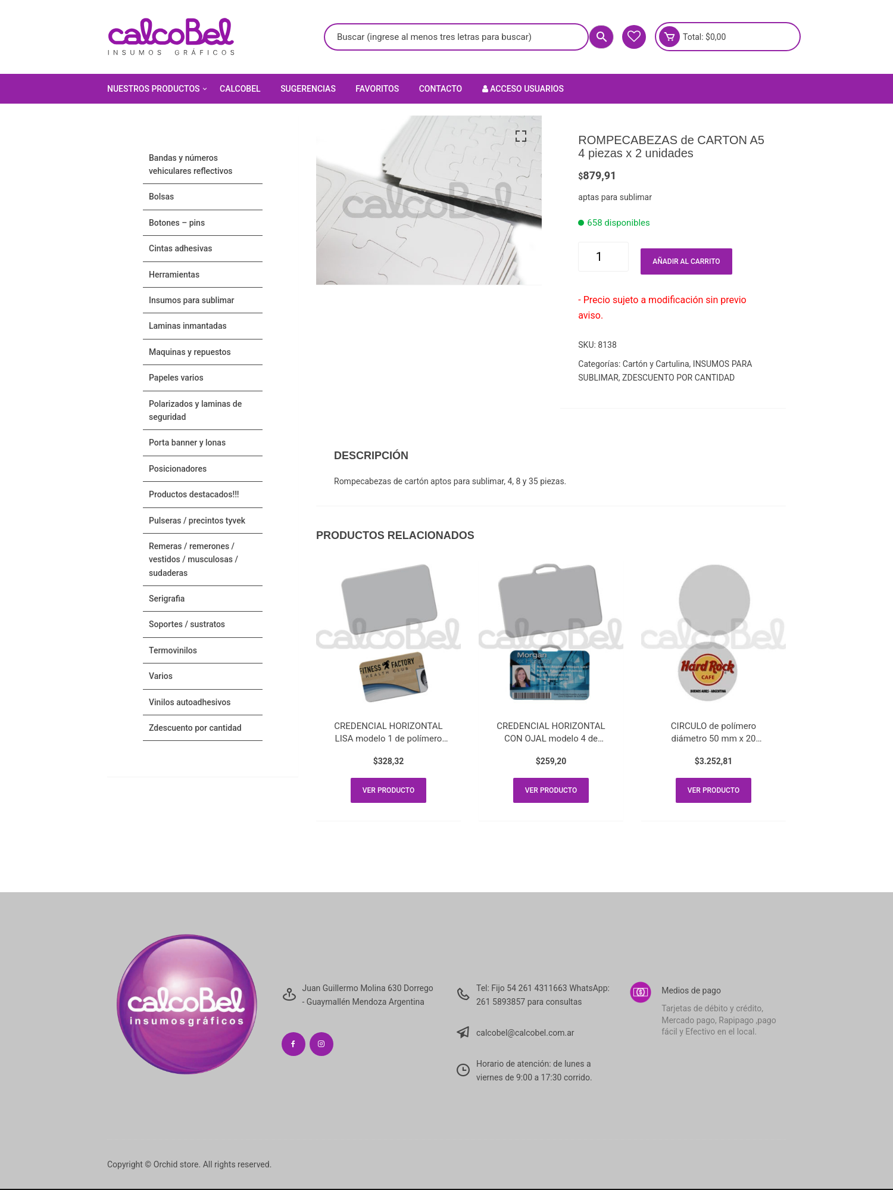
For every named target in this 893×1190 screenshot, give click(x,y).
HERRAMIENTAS (174, 274)
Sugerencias (308, 89)
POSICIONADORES (178, 468)
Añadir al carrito (686, 261)
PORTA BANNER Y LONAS (187, 442)
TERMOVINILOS (173, 650)
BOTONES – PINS (177, 223)
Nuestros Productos (158, 89)
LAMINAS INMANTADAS (188, 326)
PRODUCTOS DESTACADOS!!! (194, 494)
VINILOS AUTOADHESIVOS (189, 702)
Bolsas (161, 196)
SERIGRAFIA (167, 598)
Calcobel (240, 89)
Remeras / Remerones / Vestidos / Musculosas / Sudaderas (193, 559)
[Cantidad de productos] (603, 257)
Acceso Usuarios (523, 89)
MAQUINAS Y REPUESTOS (190, 352)
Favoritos (377, 89)
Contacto (441, 89)
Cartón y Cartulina (656, 364)
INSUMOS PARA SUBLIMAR (191, 300)
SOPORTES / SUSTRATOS (187, 624)
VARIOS (161, 676)
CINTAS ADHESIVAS (180, 248)
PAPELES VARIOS (176, 377)
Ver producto (388, 791)
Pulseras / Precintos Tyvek (197, 520)
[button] (521, 136)
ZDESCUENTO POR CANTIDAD (678, 377)
